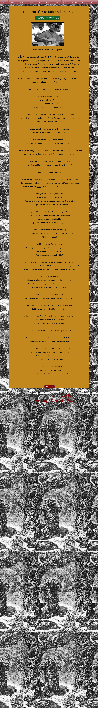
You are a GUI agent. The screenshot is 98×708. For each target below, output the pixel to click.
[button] (13, 2)
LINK (66, 395)
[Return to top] (49, 386)
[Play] (37, 18)
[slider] (58, 17)
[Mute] (56, 17)
